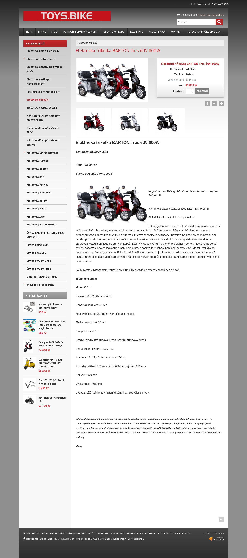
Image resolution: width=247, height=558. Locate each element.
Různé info (136, 31)
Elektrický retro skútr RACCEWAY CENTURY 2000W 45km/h (50, 363)
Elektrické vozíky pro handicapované (39, 81)
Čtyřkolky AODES (36, 252)
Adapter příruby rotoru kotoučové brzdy (50, 306)
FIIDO (54, 31)
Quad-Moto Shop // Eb (104, 539)
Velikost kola (157, 31)
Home (29, 31)
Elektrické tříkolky (37, 99)
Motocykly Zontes (37, 168)
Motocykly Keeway (37, 184)
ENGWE (42, 31)
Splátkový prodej (114, 31)
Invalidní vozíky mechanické (43, 91)
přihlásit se (199, 3)
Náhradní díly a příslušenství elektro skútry (43, 118)
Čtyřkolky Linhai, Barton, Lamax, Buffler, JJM (45, 235)
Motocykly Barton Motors (42, 224)
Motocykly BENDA (37, 200)
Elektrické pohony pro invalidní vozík (45, 69)
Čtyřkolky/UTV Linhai (39, 261)
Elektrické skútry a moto (41, 59)
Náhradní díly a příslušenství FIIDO (43, 130)
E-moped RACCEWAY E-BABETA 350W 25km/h (50, 344)
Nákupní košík (189, 14)
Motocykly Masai (36, 208)
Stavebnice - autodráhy (40, 284)
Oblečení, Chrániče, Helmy (42, 276)
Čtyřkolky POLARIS (37, 245)
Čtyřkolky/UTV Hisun (39, 268)
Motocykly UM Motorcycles (42, 152)
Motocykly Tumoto (37, 160)
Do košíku (202, 91)
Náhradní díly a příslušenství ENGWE (43, 142)
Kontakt (176, 31)
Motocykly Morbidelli (39, 192)
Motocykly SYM (35, 176)
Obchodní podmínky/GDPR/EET (80, 31)
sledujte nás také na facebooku (40, 539)
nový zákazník (220, 3)
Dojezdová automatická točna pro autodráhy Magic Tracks (51, 325)
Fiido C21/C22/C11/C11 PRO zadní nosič (51, 382)
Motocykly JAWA (36, 216)
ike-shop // (122, 539)
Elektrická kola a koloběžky (43, 51)
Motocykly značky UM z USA (203, 31)
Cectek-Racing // (136, 539)
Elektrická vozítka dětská (42, 107)
